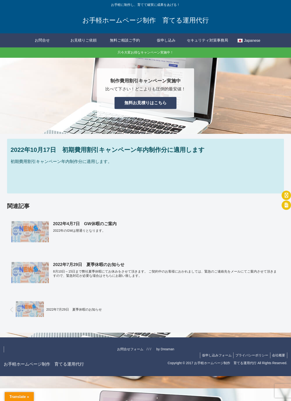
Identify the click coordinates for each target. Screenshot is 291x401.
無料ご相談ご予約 (125, 40)
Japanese (248, 41)
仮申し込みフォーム (214, 355)
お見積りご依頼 (83, 40)
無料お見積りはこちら (145, 102)
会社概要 (278, 355)
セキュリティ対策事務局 (207, 40)
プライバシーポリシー (250, 355)
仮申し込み (166, 40)
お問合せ (42, 40)
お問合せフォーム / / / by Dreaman (202, 349)
